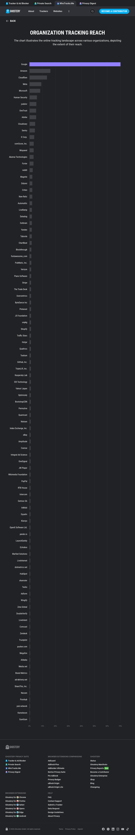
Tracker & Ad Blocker (17, 3)
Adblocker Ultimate (56, 768)
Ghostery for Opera (14, 808)
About (31, 11)
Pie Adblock (53, 776)
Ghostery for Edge (14, 812)
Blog (92, 783)
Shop (92, 779)
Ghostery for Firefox (15, 801)
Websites (57, 11)
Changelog (95, 787)
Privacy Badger (54, 779)
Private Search (42, 3)
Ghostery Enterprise (98, 776)
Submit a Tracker (55, 805)
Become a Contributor (114, 11)
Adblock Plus (53, 764)
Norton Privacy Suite (56, 772)
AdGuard (51, 761)
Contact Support (55, 801)
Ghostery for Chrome (15, 797)
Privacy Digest (87, 3)
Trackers (43, 11)
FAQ (49, 797)
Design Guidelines (56, 812)
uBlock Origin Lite (55, 787)
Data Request (53, 808)
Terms (61, 829)
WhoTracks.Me (65, 3)
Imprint (80, 829)
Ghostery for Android (15, 816)
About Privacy (54, 816)
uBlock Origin (53, 783)
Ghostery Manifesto (98, 764)
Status (93, 761)
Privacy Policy (70, 829)
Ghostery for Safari (14, 805)
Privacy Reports (99, 768)
